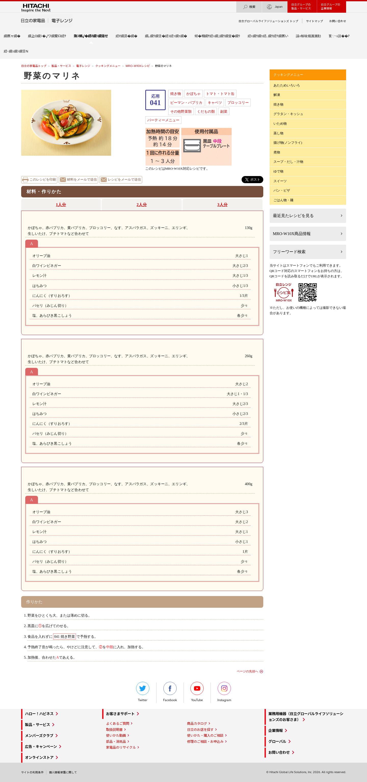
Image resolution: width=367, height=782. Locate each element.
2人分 (142, 204)
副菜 (223, 111)
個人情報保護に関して (63, 772)
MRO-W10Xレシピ (138, 66)
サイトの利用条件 (32, 772)
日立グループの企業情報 (330, 6)
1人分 (61, 204)
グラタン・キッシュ (288, 114)
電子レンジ (83, 66)
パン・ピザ (281, 190)
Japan (275, 7)
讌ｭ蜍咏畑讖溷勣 (308, 36)
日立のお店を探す (200, 730)
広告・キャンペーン (41, 746)
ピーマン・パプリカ (186, 102)
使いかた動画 (116, 735)
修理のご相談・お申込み (205, 742)
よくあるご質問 (117, 723)
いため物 (280, 123)
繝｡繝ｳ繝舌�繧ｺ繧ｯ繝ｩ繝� (166, 36)
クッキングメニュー (108, 66)
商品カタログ (197, 723)
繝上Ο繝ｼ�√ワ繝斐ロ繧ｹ (47, 36)
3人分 (222, 204)
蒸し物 (278, 133)
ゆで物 (278, 171)
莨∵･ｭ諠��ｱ (339, 36)
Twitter (142, 692)
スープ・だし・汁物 (288, 162)
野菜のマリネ (52, 75)
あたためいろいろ (286, 85)
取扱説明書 (114, 730)
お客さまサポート (120, 714)
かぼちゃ (193, 94)
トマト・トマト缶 (220, 94)
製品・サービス (61, 66)
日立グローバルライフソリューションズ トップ (268, 21)
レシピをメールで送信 (124, 179)
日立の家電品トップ (33, 66)
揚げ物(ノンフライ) (287, 142)
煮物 (276, 152)
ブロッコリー (238, 102)
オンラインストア (39, 757)
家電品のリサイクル (121, 747)
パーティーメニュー (163, 120)
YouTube (197, 692)
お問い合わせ (337, 21)
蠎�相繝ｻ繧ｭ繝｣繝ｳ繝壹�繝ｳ (217, 36)
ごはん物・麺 (283, 200)
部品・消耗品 (116, 742)
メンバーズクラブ (39, 735)
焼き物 (175, 94)
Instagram (224, 692)
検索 (249, 7)
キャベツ (215, 102)
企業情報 (275, 730)
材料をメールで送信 (82, 179)
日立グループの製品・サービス (301, 6)
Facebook (170, 692)
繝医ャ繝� (12, 36)
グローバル (277, 741)
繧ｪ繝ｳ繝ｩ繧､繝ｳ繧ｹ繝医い (268, 36)
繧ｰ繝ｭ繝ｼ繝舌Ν (16, 51)
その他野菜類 (181, 111)
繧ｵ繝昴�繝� (126, 36)
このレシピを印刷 (43, 179)
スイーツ (280, 181)
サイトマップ (314, 21)
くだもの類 (206, 111)
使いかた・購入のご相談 (205, 735)
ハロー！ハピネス (39, 714)
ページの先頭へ (247, 671)
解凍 (276, 95)
